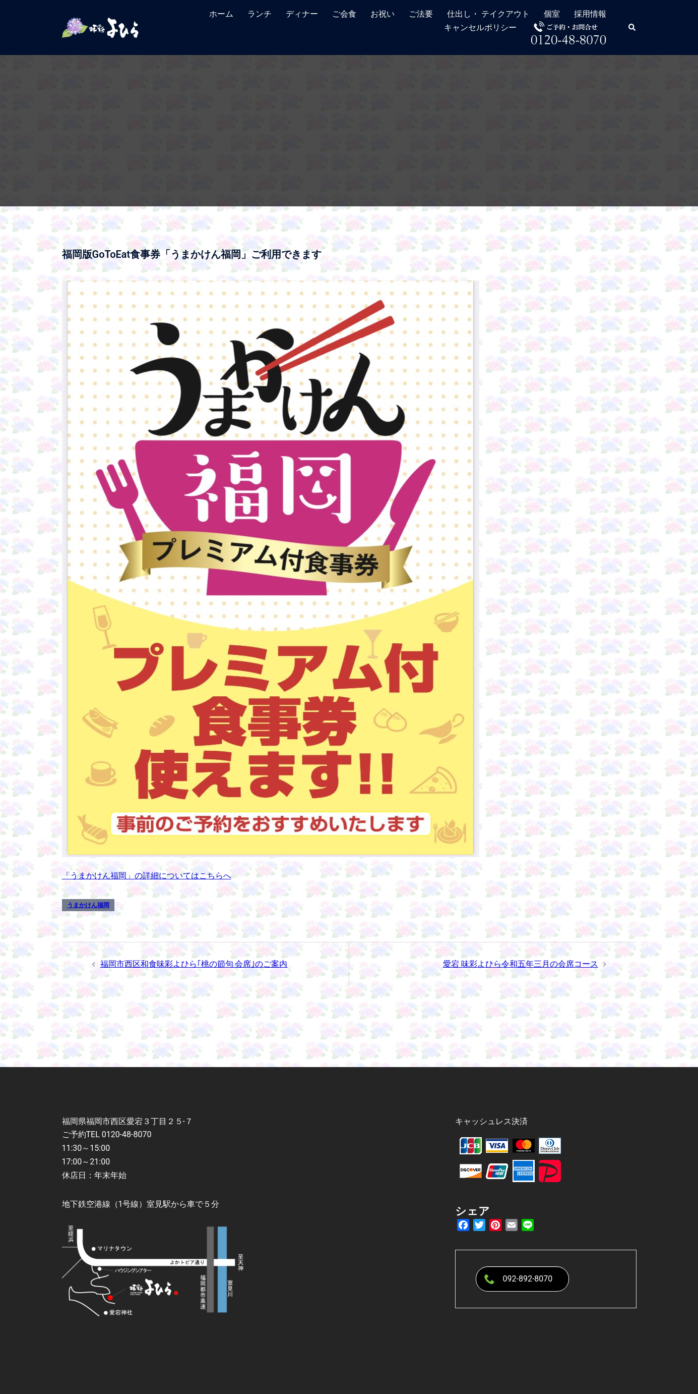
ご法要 (421, 14)
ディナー (302, 14)
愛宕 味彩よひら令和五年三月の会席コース (520, 964)
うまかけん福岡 (88, 905)
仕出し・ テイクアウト (488, 14)
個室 (552, 14)
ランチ (259, 14)
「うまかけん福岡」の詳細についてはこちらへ (146, 875)
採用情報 (590, 14)
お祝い (382, 14)
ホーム (221, 14)
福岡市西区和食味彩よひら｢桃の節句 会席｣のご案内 (194, 964)
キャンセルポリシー (480, 27)
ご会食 (344, 14)
